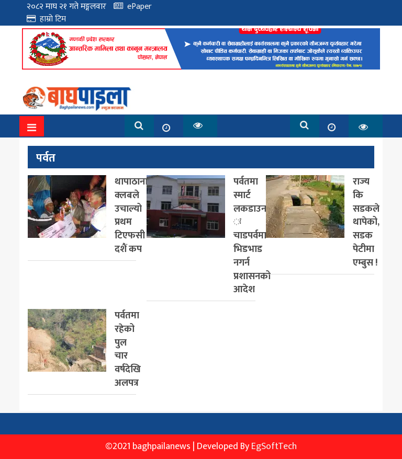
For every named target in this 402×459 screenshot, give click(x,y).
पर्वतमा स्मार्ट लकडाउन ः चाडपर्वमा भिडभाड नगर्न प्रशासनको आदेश (252, 235)
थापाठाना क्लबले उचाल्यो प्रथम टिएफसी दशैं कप (131, 215)
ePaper (139, 7)
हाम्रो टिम (53, 19)
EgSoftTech (274, 446)
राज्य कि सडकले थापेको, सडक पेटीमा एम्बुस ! (366, 222)
